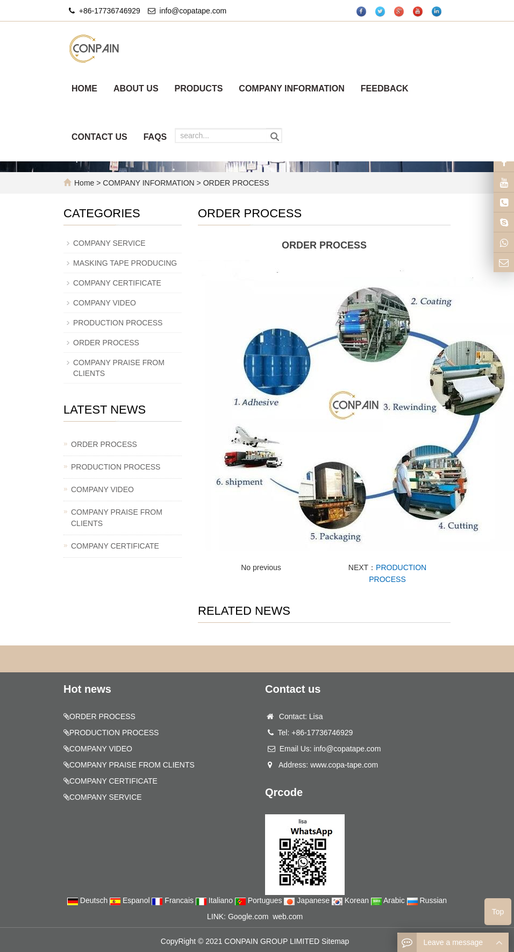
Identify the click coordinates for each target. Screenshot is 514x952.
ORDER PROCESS (235, 183)
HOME (84, 88)
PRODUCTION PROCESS (117, 322)
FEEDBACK (385, 88)
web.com (288, 916)
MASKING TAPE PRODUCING (125, 263)
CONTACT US (99, 136)
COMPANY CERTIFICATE (117, 283)
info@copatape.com (193, 10)
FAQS (155, 136)
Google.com (248, 916)
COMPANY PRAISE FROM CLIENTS (116, 518)
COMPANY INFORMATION (291, 88)
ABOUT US (136, 88)
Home (84, 183)
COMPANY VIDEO (104, 303)
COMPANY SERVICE (109, 243)
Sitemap (335, 941)
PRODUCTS (199, 88)
